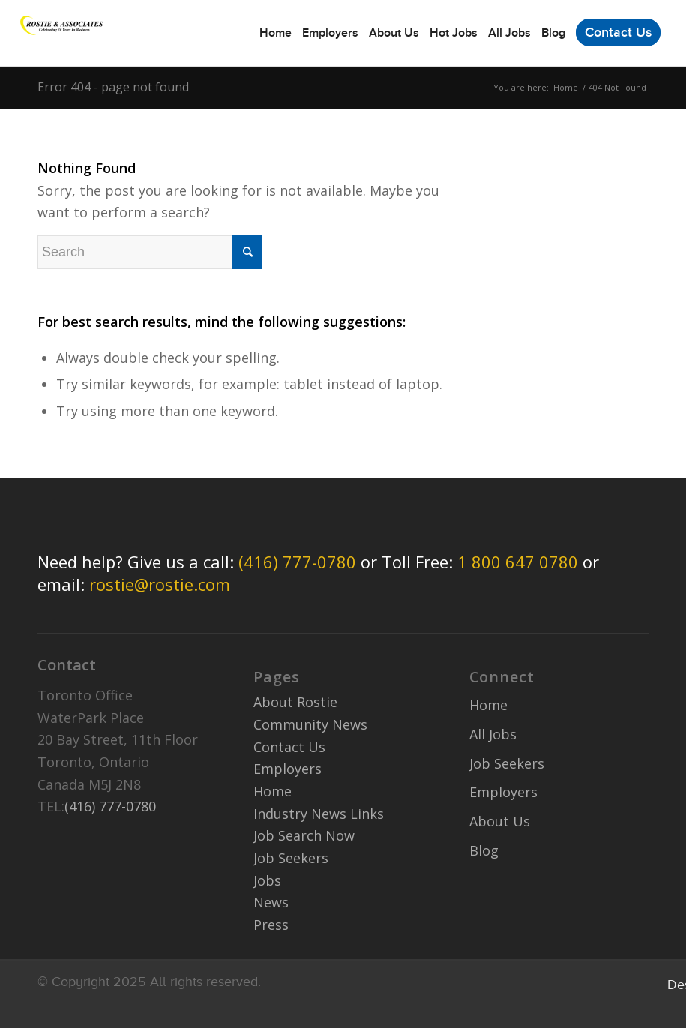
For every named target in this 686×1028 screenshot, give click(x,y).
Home (565, 87)
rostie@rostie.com (159, 584)
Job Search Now (304, 835)
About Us (499, 821)
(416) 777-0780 (297, 561)
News (271, 902)
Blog (484, 850)
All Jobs (493, 734)
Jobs (267, 880)
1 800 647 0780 (517, 561)
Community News (310, 724)
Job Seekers (290, 858)
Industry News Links (318, 814)
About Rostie (295, 702)
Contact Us (289, 747)
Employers (287, 769)
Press (271, 925)
